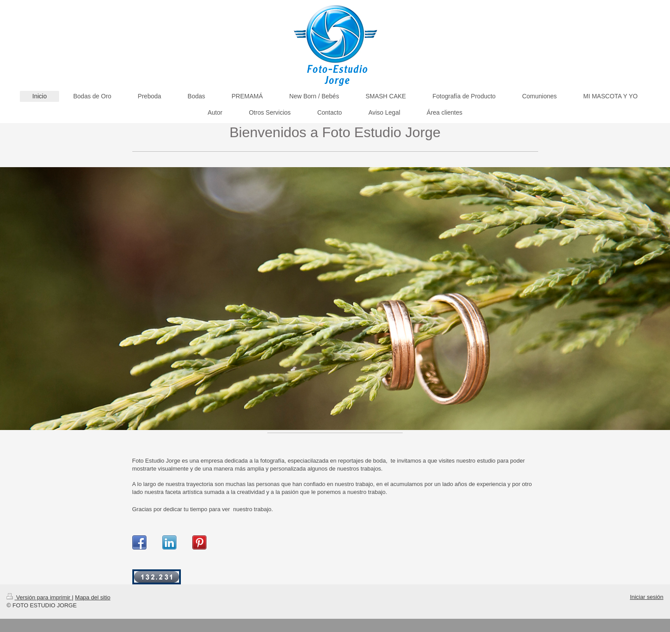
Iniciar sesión (646, 597)
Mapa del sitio (92, 597)
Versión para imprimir (39, 597)
